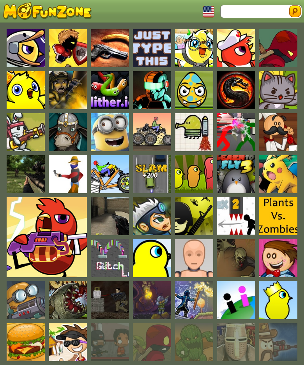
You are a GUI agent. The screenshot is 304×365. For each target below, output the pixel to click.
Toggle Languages (208, 11)
